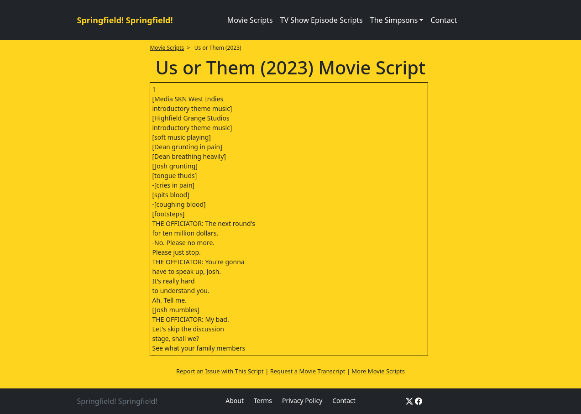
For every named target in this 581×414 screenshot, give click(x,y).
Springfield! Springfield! (125, 20)
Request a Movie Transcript (307, 371)
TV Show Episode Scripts (321, 20)
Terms (263, 400)
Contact (443, 20)
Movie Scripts (250, 20)
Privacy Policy (302, 400)
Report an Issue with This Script (220, 371)
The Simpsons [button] (394, 20)
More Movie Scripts (378, 371)
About (234, 400)
